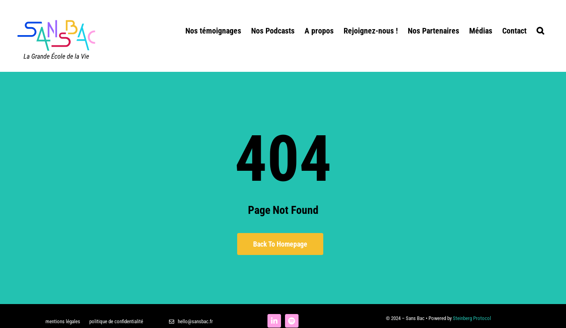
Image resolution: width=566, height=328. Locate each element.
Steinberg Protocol (472, 318)
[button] (540, 30)
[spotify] (292, 321)
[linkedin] (274, 321)
